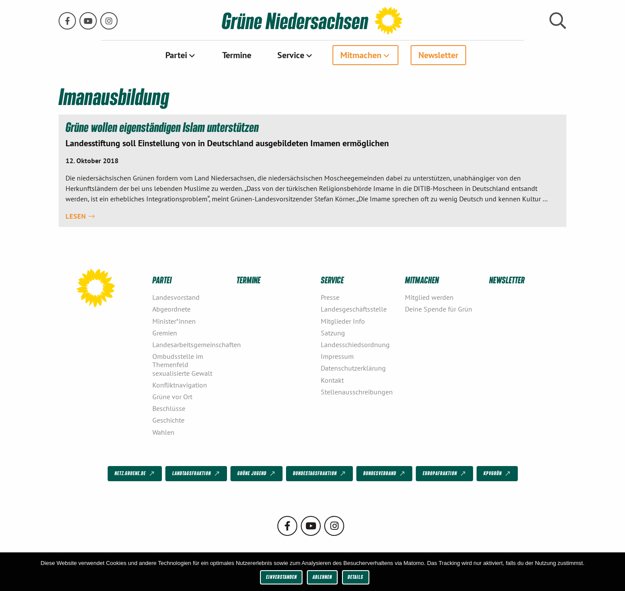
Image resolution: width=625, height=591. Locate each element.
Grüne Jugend (256, 474)
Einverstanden (281, 577)
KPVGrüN (498, 474)
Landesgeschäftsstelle (354, 309)
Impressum (337, 356)
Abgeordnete (171, 309)
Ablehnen (322, 577)
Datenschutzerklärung (353, 368)
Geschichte (168, 420)
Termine (236, 55)
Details (355, 577)
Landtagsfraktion (196, 474)
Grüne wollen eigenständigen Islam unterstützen (163, 126)
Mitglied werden (429, 297)
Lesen (80, 215)
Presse (330, 297)
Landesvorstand (176, 297)
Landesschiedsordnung (355, 344)
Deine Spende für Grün (438, 309)
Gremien (164, 332)
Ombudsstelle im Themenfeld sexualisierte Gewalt (182, 364)
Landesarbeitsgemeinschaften (191, 344)
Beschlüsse (168, 408)
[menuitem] (180, 55)
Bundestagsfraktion (320, 474)
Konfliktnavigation (179, 384)
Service (290, 55)
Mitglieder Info (343, 320)
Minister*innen (174, 320)
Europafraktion (445, 474)
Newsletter (438, 55)
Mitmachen (361, 55)
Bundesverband (384, 474)
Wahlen (163, 431)
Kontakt (332, 379)
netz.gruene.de (135, 474)
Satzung (333, 332)
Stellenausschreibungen (357, 391)
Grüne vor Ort (172, 396)
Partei (176, 55)
